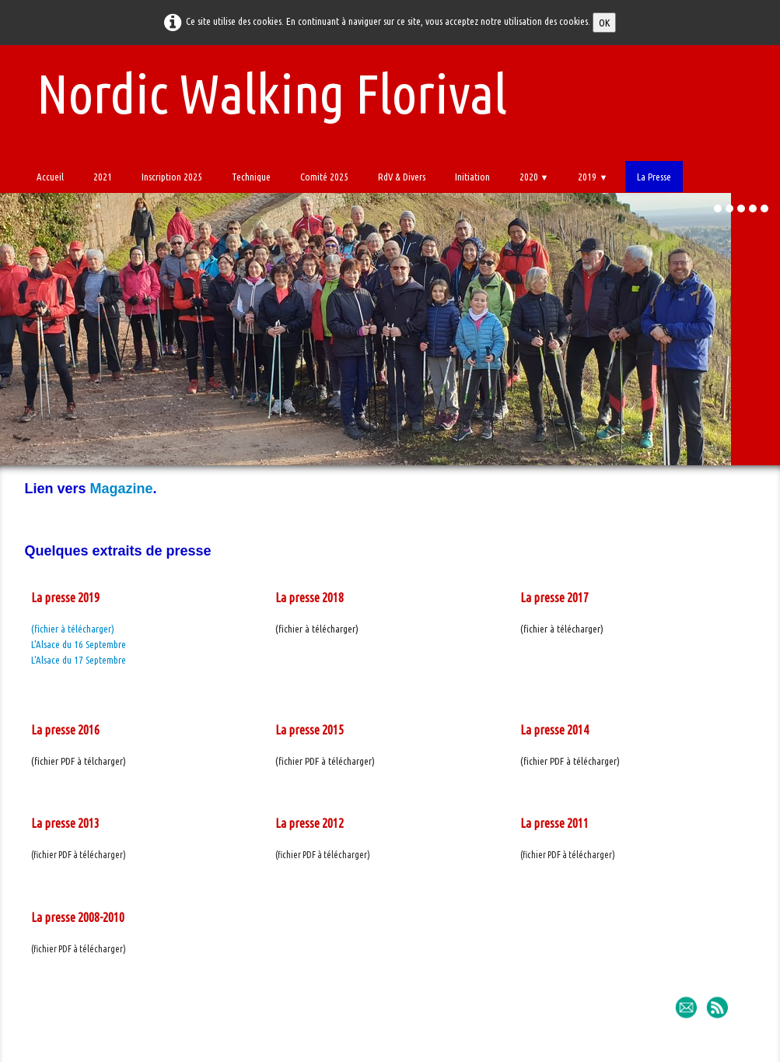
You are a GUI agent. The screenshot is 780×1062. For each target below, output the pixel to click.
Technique (251, 176)
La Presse (654, 176)
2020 (534, 176)
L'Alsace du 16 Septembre (78, 644)
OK (604, 22)
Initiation (472, 176)
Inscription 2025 (172, 176)
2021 (102, 176)
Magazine (121, 488)
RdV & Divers (401, 176)
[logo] (266, 91)
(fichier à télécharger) (72, 628)
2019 (592, 176)
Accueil (50, 176)
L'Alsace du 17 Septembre (78, 659)
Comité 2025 (324, 176)
